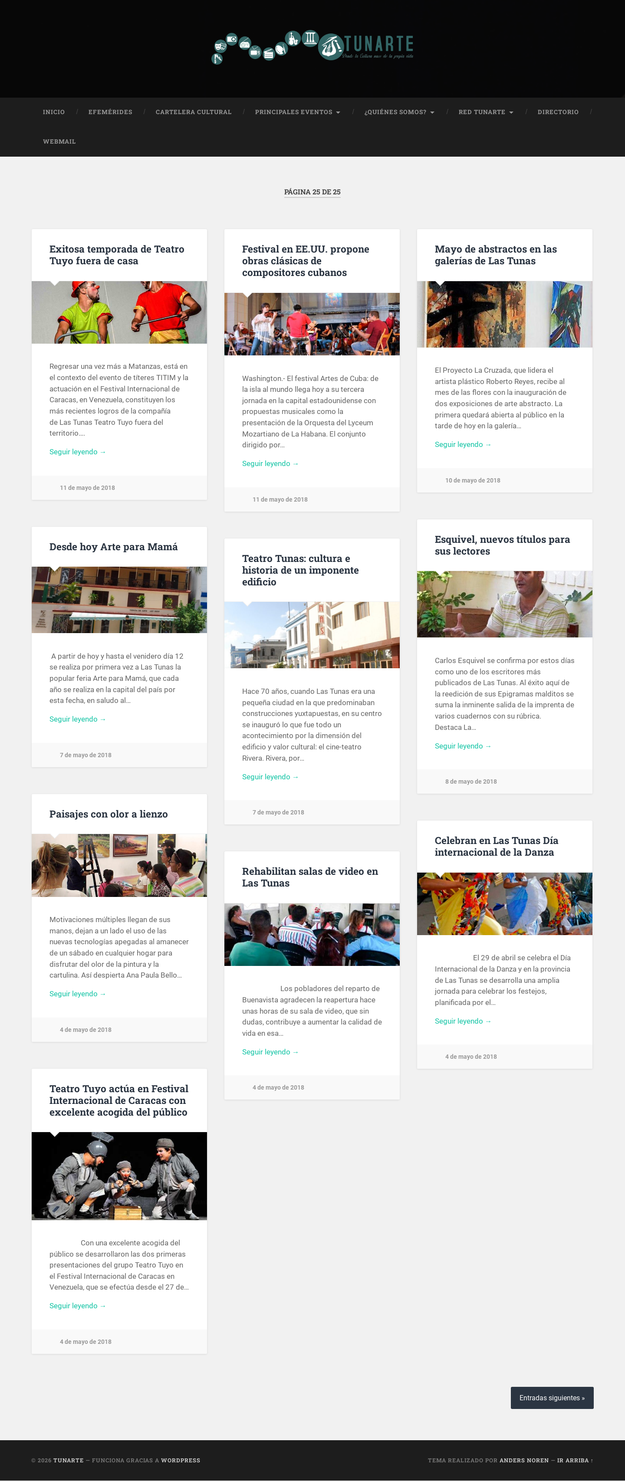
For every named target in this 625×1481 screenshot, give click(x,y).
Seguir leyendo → (78, 453)
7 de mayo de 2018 (86, 756)
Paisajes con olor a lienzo (108, 814)
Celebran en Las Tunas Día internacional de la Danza (497, 846)
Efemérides (110, 112)
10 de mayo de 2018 (472, 481)
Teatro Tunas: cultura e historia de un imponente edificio (300, 570)
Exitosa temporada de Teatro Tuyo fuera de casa (116, 255)
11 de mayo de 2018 (87, 489)
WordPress (181, 1460)
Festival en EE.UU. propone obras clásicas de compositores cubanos (305, 261)
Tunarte (68, 1460)
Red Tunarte (482, 112)
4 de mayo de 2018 (86, 1030)
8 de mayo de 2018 (471, 782)
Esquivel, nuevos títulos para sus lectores (502, 545)
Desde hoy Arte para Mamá (113, 546)
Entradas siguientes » (552, 1398)
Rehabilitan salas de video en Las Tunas (310, 877)
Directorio (558, 112)
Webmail (59, 142)
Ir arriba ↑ (575, 1460)
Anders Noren (524, 1460)
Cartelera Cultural (194, 112)
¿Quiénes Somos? (396, 112)
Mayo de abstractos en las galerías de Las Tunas (496, 255)
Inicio (54, 112)
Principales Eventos (293, 112)
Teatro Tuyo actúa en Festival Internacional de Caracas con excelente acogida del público (118, 1100)
